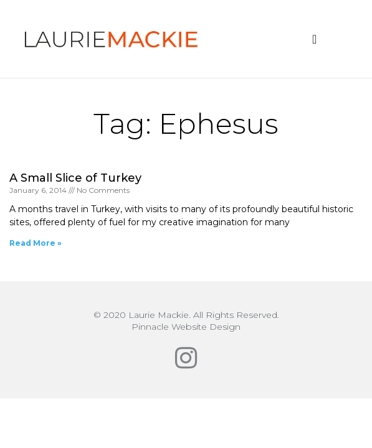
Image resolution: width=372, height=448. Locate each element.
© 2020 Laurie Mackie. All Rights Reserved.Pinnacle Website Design (186, 320)
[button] (314, 39)
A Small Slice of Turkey (75, 178)
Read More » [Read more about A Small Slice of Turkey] (35, 243)
